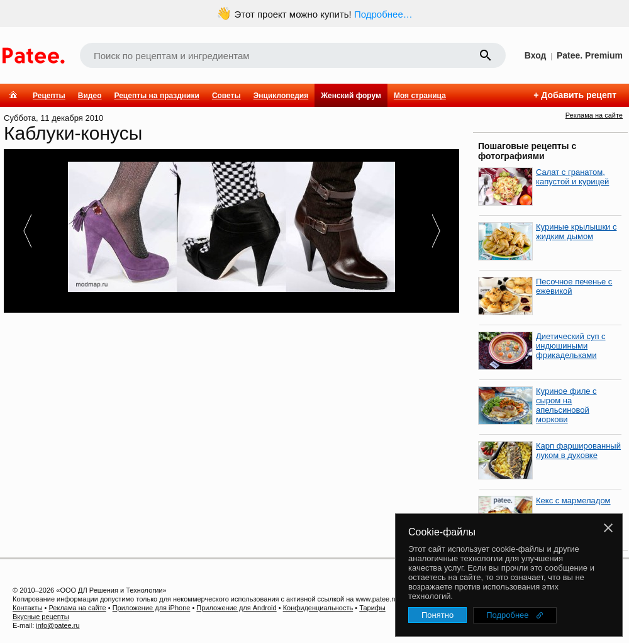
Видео (90, 95)
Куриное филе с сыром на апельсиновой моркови (566, 405)
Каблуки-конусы (73, 133)
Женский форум (351, 95)
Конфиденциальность (318, 608)
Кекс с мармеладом (573, 500)
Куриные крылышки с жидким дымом (576, 231)
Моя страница (420, 95)
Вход (536, 55)
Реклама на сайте (594, 115)
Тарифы (372, 608)
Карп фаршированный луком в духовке (578, 450)
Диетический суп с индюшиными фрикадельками (571, 346)
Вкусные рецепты (41, 616)
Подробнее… (383, 14)
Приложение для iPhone (152, 608)
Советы (226, 95)
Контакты (28, 608)
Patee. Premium (590, 55)
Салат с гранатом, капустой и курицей (572, 176)
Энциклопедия (280, 95)
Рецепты (49, 95)
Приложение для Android (236, 608)
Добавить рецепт (578, 95)
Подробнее (507, 615)
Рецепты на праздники (156, 95)
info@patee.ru (57, 625)
